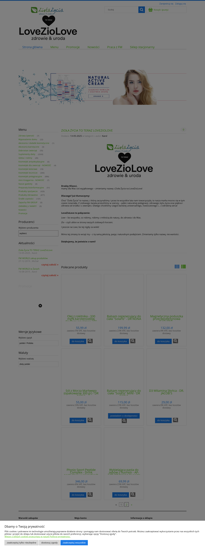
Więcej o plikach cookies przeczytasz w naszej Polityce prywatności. (37, 536)
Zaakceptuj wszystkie (74, 542)
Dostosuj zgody (49, 542)
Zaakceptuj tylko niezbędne (21, 542)
